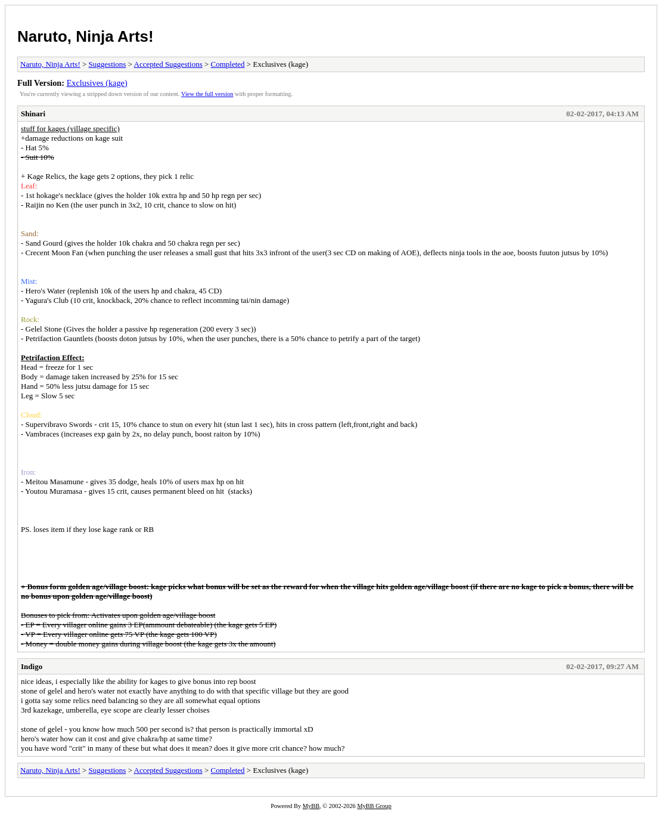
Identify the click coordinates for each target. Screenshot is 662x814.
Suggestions (107, 64)
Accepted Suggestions (168, 64)
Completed (228, 64)
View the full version (207, 94)
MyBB (311, 806)
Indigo (31, 666)
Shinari (33, 113)
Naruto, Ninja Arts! (85, 36)
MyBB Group (374, 806)
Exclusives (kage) (97, 83)
